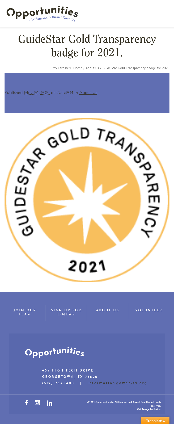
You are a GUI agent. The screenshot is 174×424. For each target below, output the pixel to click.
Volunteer (149, 310)
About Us (92, 68)
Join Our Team (25, 312)
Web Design (143, 409)
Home (77, 68)
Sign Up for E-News (66, 312)
